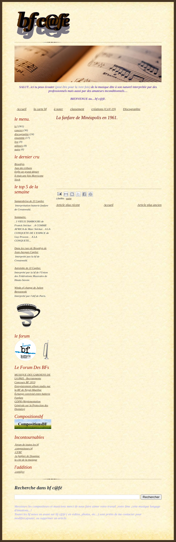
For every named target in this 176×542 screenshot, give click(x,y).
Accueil (21, 109)
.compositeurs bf (23, 448)
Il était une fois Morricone (28, 175)
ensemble (19, 137)
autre (17, 149)
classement (77, 109)
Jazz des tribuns (23, 167)
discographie (21, 134)
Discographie (131, 109)
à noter (58, 109)
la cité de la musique (25, 459)
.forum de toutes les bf (26, 444)
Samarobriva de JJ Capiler (29, 201)
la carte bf (40, 109)
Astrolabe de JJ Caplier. (27, 267)
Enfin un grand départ (26, 171)
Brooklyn (19, 164)
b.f (15, 126)
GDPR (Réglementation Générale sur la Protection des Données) (31, 405)
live (16, 141)
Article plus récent (68, 205)
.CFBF (18, 452)
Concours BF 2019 (24, 382)
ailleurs (18, 145)
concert (18, 130)
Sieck (17, 179)
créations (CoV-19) (103, 109)
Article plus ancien (150, 205)
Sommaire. (20, 216)
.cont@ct (19, 471)
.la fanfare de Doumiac (27, 455)
